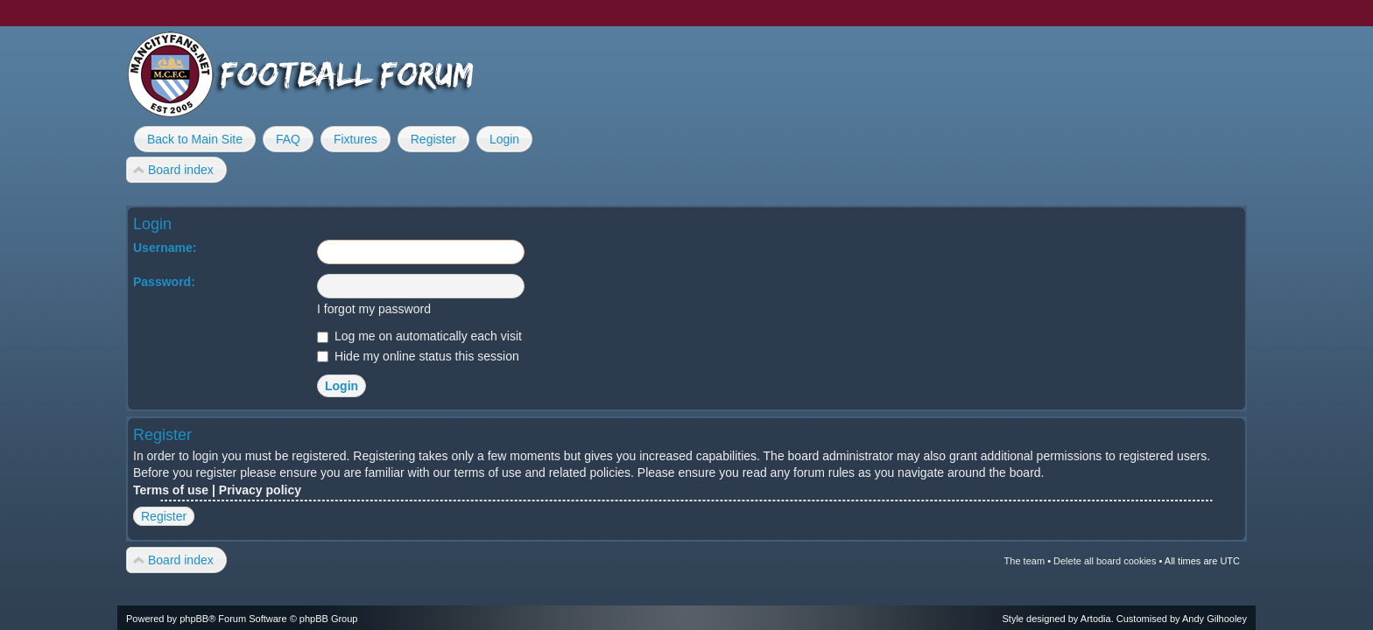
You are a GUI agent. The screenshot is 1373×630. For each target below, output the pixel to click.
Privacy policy (260, 490)
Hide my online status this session (418, 356)
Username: (164, 248)
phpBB (194, 618)
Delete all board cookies (1104, 561)
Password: (164, 282)
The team (1024, 561)
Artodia (1096, 618)
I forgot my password (374, 309)
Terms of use (170, 490)
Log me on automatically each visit (419, 336)
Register (164, 516)
